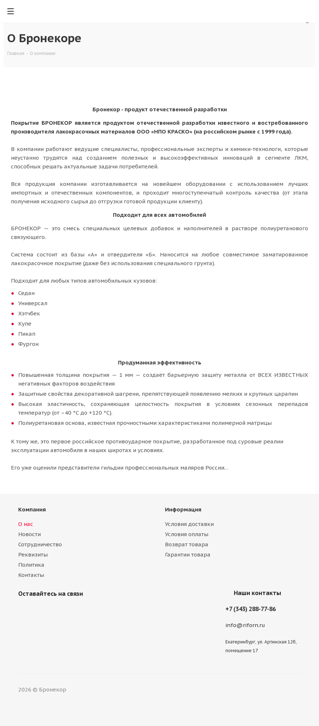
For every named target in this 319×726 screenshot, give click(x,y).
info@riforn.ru (245, 625)
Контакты (31, 574)
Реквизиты (33, 554)
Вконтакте (25, 610)
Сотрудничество (40, 544)
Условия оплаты (186, 534)
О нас (25, 523)
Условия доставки (189, 523)
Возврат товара (186, 544)
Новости (29, 534)
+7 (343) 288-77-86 (250, 609)
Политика (31, 564)
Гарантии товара (187, 554)
